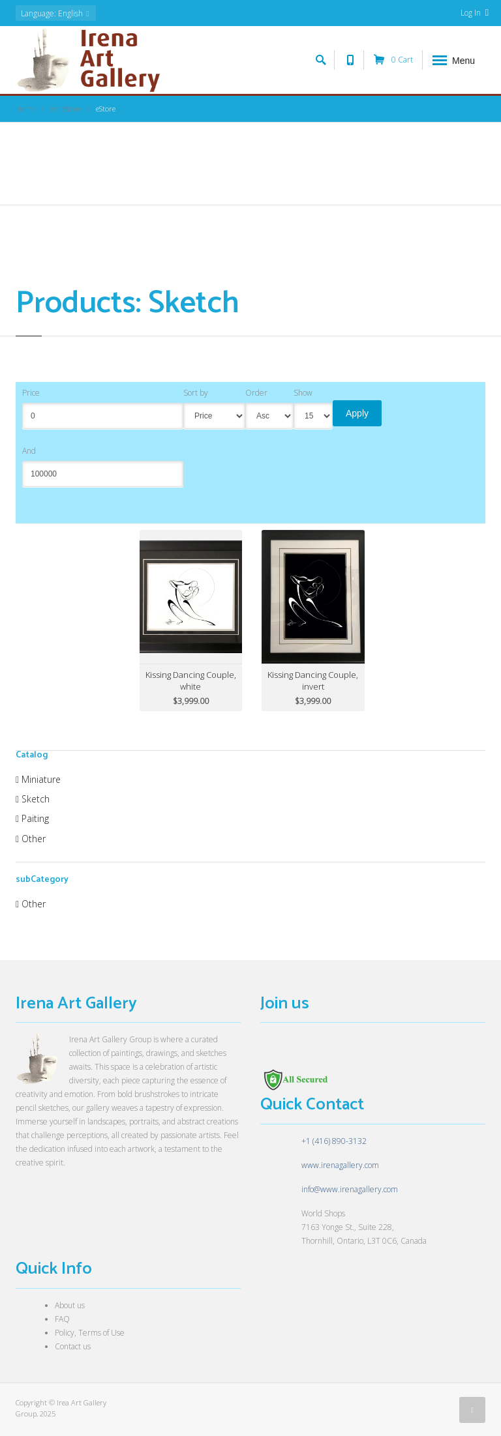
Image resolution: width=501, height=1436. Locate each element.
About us (70, 1305)
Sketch (33, 799)
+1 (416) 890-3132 (334, 1141)
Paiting (32, 818)
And (29, 450)
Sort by (195, 392)
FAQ (62, 1319)
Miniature (38, 779)
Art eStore (66, 108)
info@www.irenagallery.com (349, 1189)
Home (25, 108)
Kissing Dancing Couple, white (190, 680)
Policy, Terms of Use (90, 1332)
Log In (475, 12)
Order (256, 392)
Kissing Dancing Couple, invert (312, 680)
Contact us (73, 1346)
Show (303, 392)
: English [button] (56, 13)
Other (31, 838)
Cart (393, 60)
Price (31, 392)
